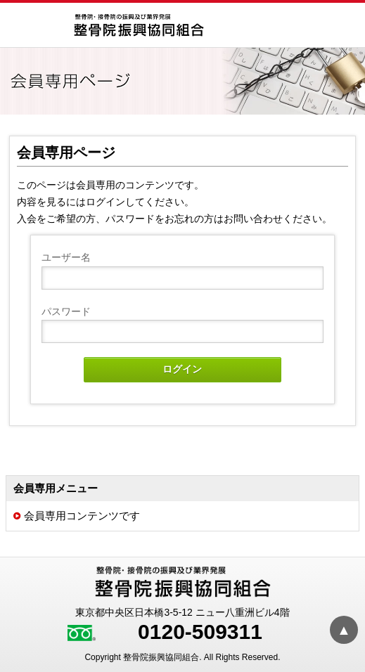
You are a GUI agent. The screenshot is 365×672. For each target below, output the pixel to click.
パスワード (66, 311)
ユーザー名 (66, 257)
